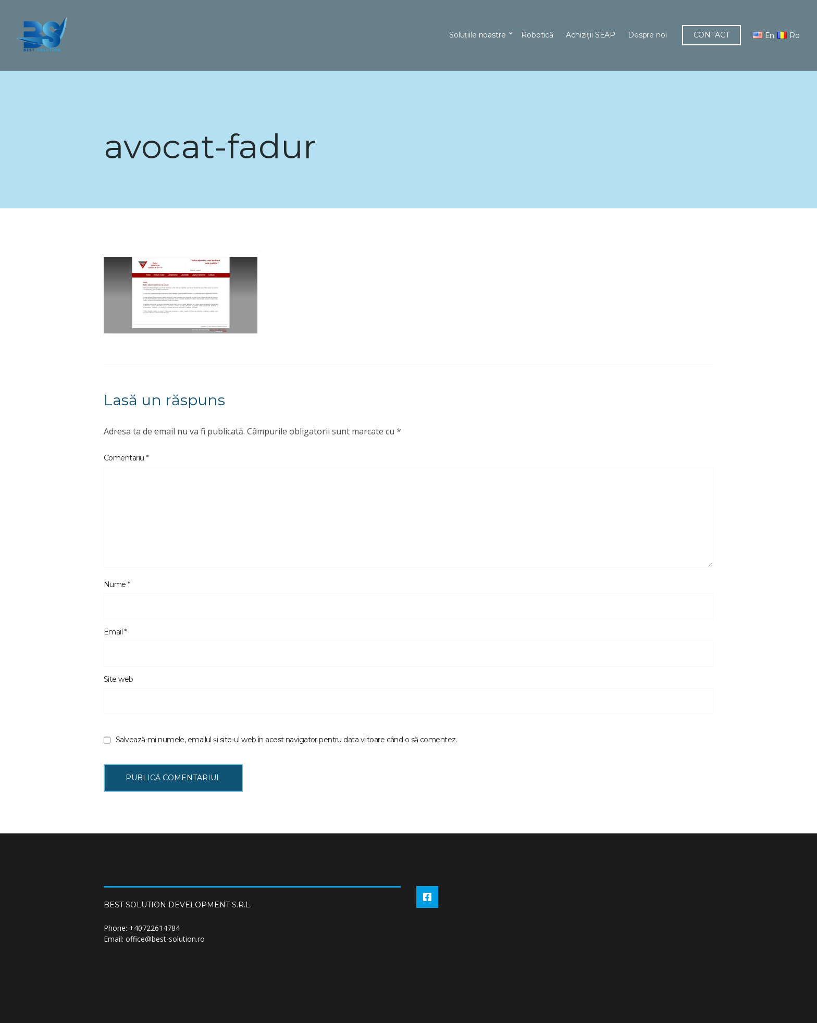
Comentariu (126, 458)
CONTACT (711, 35)
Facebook (427, 897)
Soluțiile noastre (477, 35)
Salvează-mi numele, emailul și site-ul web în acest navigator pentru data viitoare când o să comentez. (286, 739)
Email (115, 632)
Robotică (537, 35)
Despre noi (647, 35)
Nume (117, 584)
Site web (118, 679)
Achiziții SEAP (590, 35)
